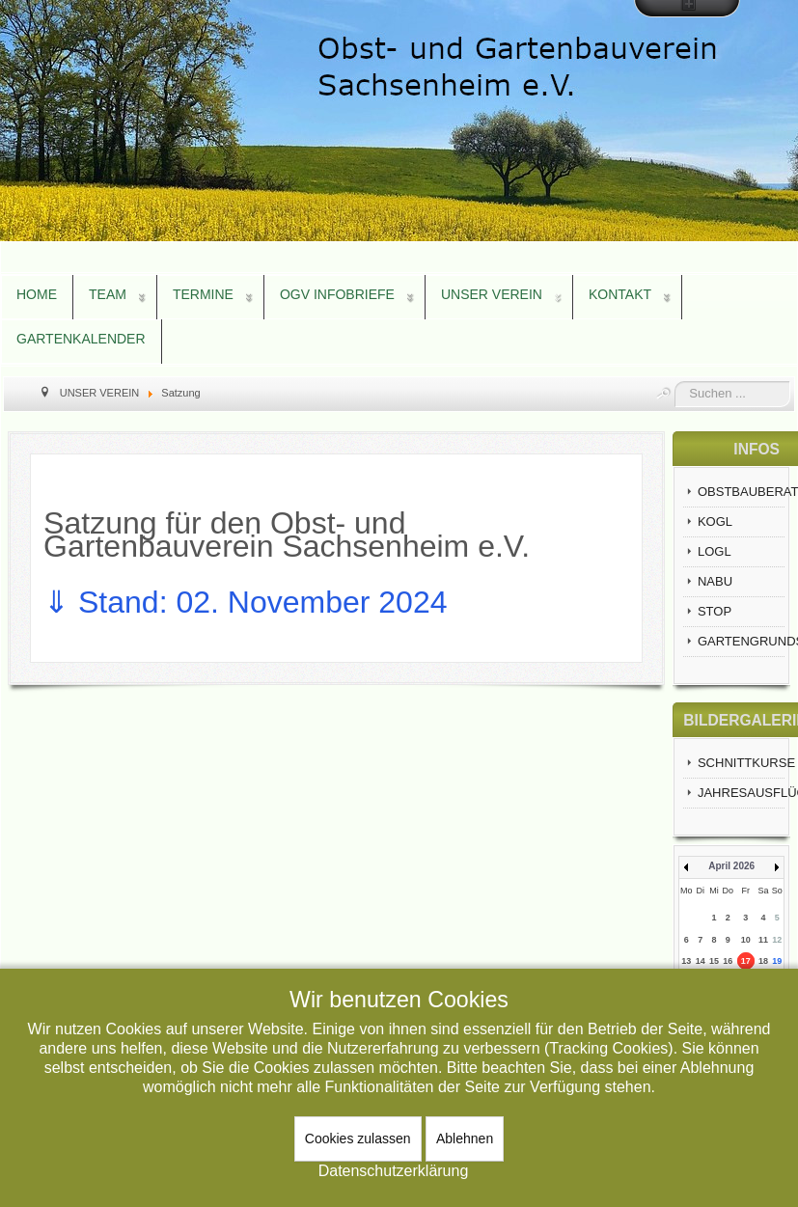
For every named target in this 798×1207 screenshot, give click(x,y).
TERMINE (203, 294)
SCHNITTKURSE (741, 762)
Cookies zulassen (358, 1138)
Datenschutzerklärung (393, 1171)
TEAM (107, 294)
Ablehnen (464, 1138)
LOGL (714, 551)
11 (763, 940)
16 (727, 961)
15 (714, 961)
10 (746, 940)
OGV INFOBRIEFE (337, 294)
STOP (714, 611)
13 (686, 961)
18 (763, 961)
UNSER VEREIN (491, 294)
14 (700, 961)
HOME (36, 294)
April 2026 (731, 866)
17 (746, 961)
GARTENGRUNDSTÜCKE (741, 641)
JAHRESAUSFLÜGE (741, 792)
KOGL (715, 521)
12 (777, 940)
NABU (715, 581)
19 (777, 961)
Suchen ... (674, 381)
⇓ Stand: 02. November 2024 (249, 602)
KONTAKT (620, 294)
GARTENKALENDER (81, 338)
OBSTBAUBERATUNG (741, 491)
